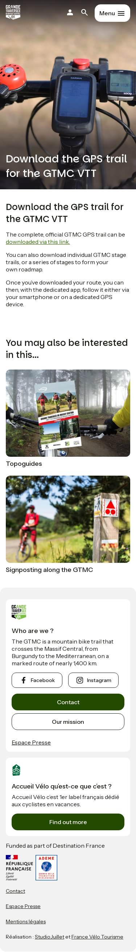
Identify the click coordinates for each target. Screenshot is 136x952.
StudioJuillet (49, 936)
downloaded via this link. (38, 241)
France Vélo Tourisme (97, 936)
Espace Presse (31, 742)
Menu (107, 13)
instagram (99, 680)
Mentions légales (26, 921)
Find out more (68, 822)
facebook (43, 680)
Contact (68, 702)
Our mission (68, 721)
